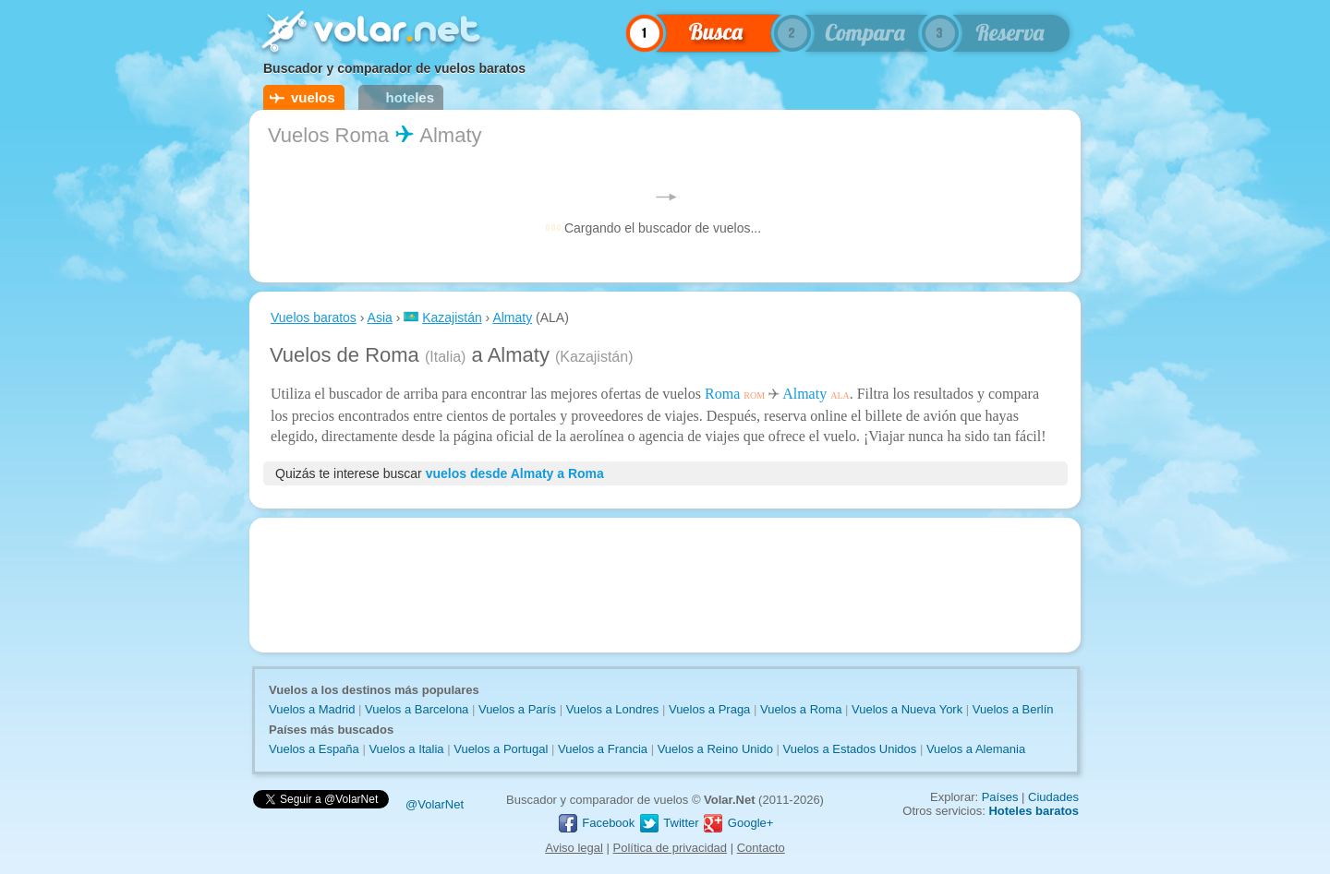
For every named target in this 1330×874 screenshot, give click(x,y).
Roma (722, 393)
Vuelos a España (314, 749)
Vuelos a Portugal (500, 749)
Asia (380, 317)
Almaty (512, 317)
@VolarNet (434, 804)
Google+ (737, 823)
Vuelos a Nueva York (907, 709)
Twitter (668, 823)
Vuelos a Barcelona (416, 709)
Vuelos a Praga (709, 709)
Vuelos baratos (314, 317)
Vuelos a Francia (602, 749)
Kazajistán (452, 317)
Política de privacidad (670, 848)
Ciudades (1053, 797)
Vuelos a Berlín (1013, 709)
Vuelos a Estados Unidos (850, 749)
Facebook (596, 823)
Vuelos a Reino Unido (715, 749)
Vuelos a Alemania (975, 749)
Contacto (761, 848)
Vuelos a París (517, 709)
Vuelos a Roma (800, 709)
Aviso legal (574, 848)
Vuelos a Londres (612, 709)
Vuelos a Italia (406, 749)
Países (1000, 797)
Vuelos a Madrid (312, 709)
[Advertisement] (665, 585)
